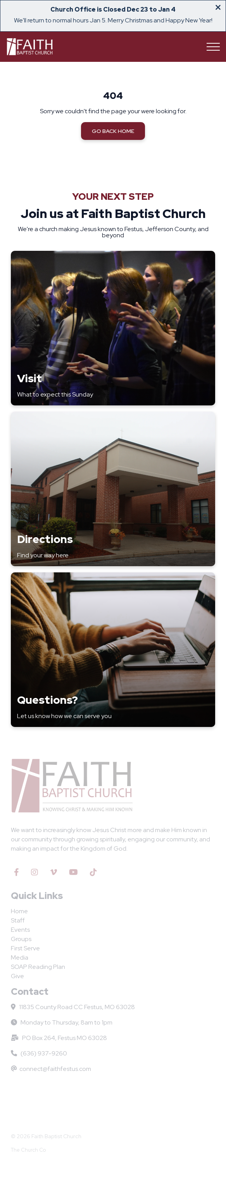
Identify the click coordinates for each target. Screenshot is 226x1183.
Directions (45, 539)
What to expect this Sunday (55, 394)
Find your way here (43, 555)
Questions (44, 700)
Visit (29, 378)
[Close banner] (218, 8)
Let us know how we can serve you (64, 716)
